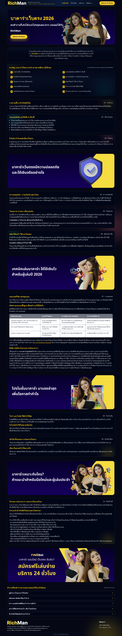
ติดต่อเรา (89, 3)
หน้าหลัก (65, 3)
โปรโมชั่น (74, 3)
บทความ (81, 3)
